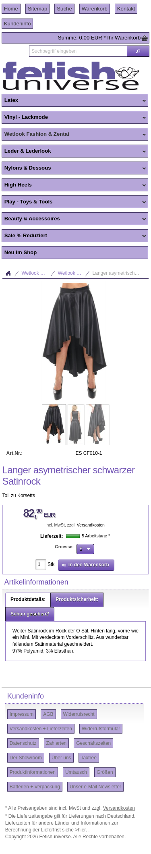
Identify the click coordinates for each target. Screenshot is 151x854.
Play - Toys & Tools (74, 202)
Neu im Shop (20, 252)
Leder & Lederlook (74, 151)
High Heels (74, 185)
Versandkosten (91, 525)
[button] (138, 51)
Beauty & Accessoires (74, 219)
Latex (74, 100)
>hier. (81, 830)
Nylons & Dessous (74, 168)
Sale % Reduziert (74, 236)
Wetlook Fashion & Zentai (74, 134)
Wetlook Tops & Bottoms (74, 273)
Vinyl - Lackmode (74, 117)
